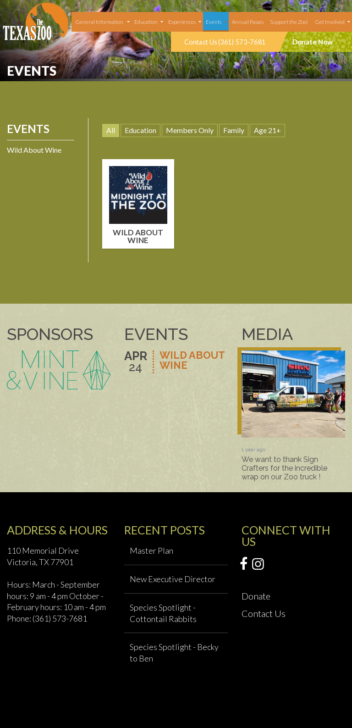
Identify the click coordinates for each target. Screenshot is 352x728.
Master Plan (151, 550)
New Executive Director (172, 579)
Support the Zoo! (289, 22)
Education (146, 22)
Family (233, 130)
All (110, 130)
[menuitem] (102, 22)
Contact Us (264, 613)
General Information (99, 22)
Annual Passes (248, 22)
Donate (256, 595)
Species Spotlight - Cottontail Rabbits (163, 613)
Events (213, 22)
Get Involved (330, 22)
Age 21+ (267, 130)
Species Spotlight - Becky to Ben (174, 652)
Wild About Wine (34, 149)
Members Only (190, 130)
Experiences (182, 22)
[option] (293, 415)
